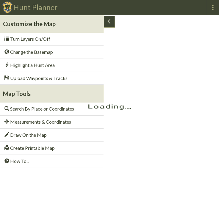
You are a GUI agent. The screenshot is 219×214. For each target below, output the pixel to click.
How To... (16, 161)
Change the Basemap (28, 52)
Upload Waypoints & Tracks (36, 78)
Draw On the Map (25, 135)
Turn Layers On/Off (27, 39)
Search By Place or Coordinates (39, 108)
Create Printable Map (29, 148)
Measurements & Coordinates (37, 122)
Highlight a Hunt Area (29, 65)
